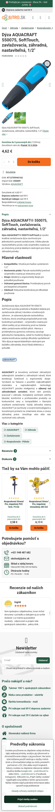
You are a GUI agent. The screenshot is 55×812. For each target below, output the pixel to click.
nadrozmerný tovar (25, 206)
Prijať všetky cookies (28, 799)
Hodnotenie (7, 56)
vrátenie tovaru (24, 202)
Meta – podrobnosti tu (24, 774)
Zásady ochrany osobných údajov (28, 791)
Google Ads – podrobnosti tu (34, 771)
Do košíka (34, 161)
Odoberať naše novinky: (26, 652)
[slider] (21, 56)
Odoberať (43, 660)
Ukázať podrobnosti (27, 806)
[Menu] (49, 18)
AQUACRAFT (17, 184)
